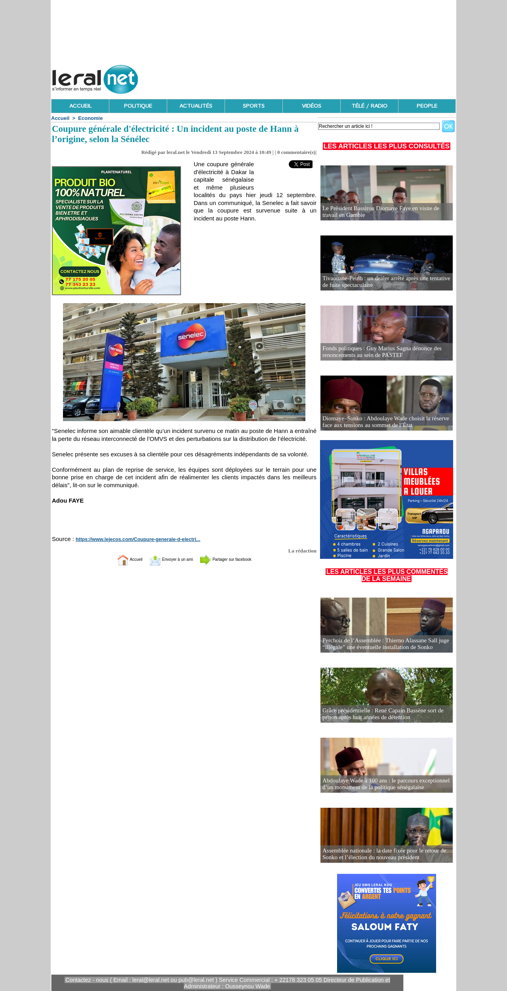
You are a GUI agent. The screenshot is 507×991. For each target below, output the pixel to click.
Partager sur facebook (237, 559)
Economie (90, 118)
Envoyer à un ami (164, 559)
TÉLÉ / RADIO (369, 106)
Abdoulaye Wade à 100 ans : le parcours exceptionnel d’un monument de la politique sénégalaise (381, 784)
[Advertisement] (312, 77)
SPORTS (254, 106)
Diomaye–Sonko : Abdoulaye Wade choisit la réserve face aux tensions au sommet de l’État (381, 422)
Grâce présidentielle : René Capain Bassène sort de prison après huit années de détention (379, 714)
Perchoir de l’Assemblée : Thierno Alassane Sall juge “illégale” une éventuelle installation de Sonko (381, 644)
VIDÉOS (311, 106)
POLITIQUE (138, 106)
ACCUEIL (80, 106)
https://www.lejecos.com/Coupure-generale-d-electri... (131, 539)
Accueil (60, 118)
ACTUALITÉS (195, 106)
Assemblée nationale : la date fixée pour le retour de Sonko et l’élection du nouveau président (380, 854)
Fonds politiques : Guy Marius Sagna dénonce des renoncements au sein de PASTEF (378, 352)
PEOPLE (427, 106)
